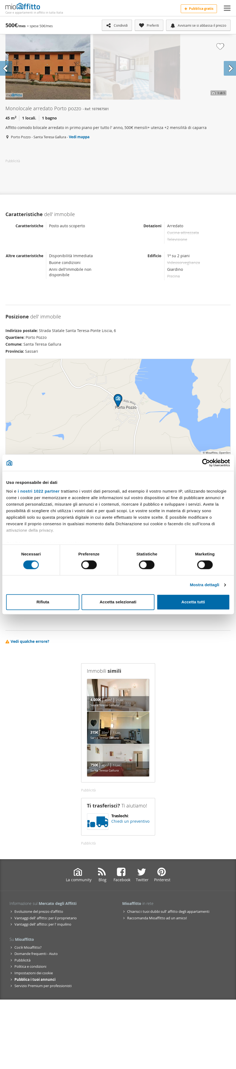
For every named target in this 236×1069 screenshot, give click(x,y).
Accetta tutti (193, 602)
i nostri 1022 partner (39, 491)
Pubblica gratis (198, 8)
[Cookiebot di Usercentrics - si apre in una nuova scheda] (206, 463)
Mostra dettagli (204, 584)
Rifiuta (42, 602)
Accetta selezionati (118, 602)
